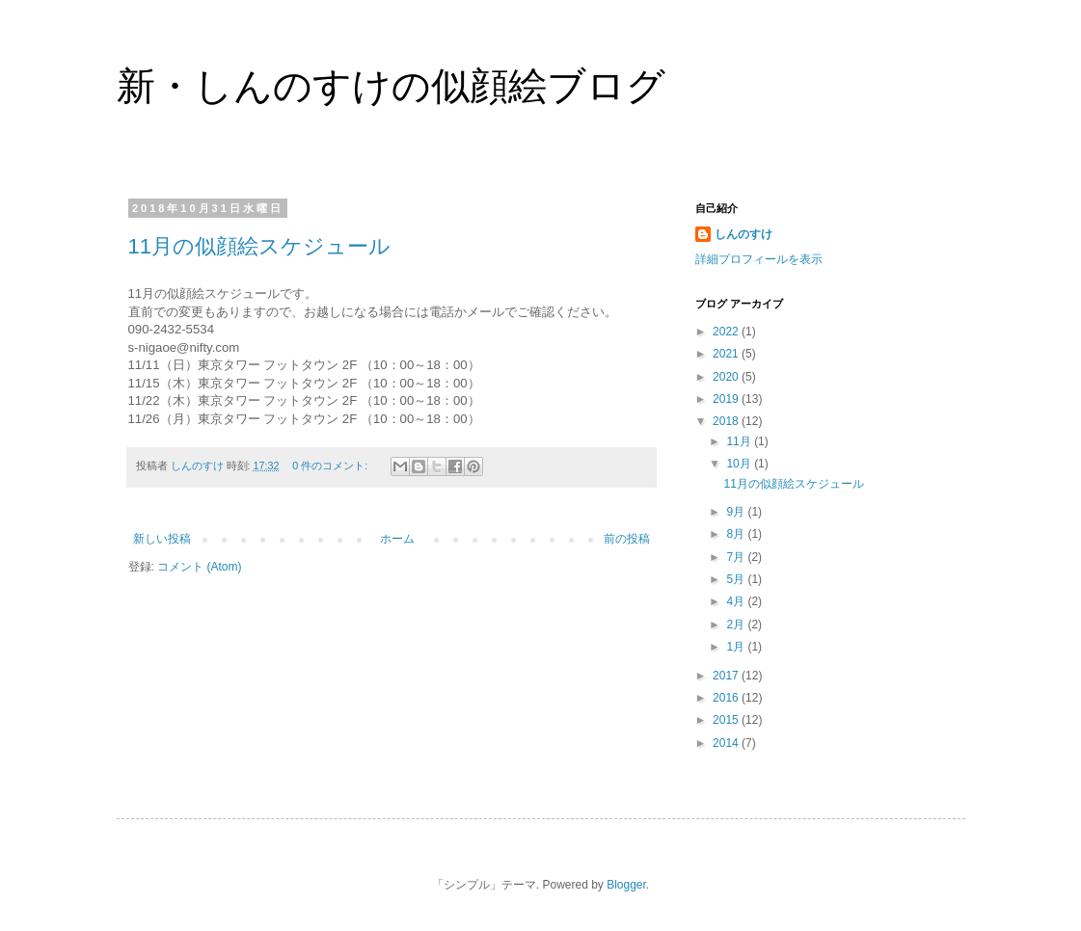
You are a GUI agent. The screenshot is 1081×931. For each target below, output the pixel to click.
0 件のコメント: (331, 465)
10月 (740, 463)
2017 (727, 675)
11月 (740, 441)
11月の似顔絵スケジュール (259, 246)
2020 (727, 377)
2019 (727, 399)
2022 (727, 331)
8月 (736, 534)
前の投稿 (627, 538)
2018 (727, 421)
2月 (736, 624)
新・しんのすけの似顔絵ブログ (391, 86)
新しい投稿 (162, 538)
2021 (727, 353)
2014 (727, 743)
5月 (736, 579)
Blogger (626, 884)
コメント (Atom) (199, 566)
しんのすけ (743, 234)
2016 (727, 698)
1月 (736, 646)
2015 (727, 720)
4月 (736, 601)
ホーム (397, 538)
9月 (736, 512)
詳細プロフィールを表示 (759, 259)
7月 (736, 557)
